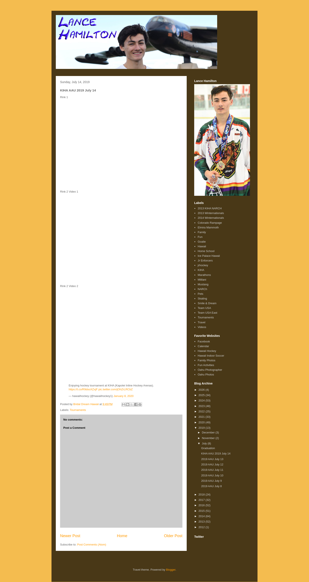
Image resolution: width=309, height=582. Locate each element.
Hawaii (202, 246)
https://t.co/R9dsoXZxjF (83, 389)
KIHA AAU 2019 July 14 (215, 453)
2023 (202, 406)
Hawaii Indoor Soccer (211, 355)
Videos (202, 327)
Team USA (204, 308)
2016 (202, 505)
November (209, 438)
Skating (202, 298)
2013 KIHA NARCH (210, 208)
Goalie (202, 241)
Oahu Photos (206, 374)
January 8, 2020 (123, 396)
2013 (202, 521)
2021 (202, 416)
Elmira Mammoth (208, 227)
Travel (201, 322)
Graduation (208, 448)
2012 (202, 527)
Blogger (171, 569)
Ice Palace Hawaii (209, 255)
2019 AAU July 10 (212, 475)
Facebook (204, 341)
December (209, 432)
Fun (200, 237)
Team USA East (207, 312)
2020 (202, 422)
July (205, 443)
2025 (202, 395)
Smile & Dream (207, 303)
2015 (202, 510)
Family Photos (206, 360)
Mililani (202, 279)
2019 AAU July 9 (211, 480)
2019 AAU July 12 (212, 464)
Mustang (203, 284)
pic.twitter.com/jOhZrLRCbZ (115, 389)
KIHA (201, 270)
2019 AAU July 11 (212, 469)
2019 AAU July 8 (211, 486)
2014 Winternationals (211, 217)
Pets (200, 293)
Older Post (173, 536)
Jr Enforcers (205, 260)
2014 (202, 516)
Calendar (203, 346)
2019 (202, 427)
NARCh (202, 289)
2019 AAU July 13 (212, 459)
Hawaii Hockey (207, 351)
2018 (202, 494)
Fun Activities (206, 365)
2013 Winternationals (211, 213)
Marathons (204, 275)
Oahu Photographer (210, 369)
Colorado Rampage (210, 222)
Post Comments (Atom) (91, 544)
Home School (206, 251)
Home (122, 536)
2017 (202, 499)
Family (202, 232)
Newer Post (70, 536)
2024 (202, 400)
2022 (202, 411)
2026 (202, 389)
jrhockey (203, 265)
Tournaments (78, 410)
